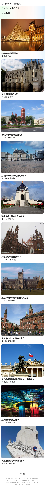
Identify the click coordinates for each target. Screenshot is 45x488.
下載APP (6, 4)
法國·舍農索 (7, 97)
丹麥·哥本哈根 (8, 341)
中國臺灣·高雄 (8, 423)
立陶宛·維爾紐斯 (8, 260)
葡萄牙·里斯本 (8, 463)
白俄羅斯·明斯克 (8, 138)
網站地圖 (22, 474)
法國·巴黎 (6, 56)
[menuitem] (6, 3)
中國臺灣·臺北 (8, 219)
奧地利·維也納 (8, 382)
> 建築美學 (14, 8)
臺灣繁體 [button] (19, 4)
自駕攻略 (5, 8)
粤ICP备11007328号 (28, 480)
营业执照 (16, 480)
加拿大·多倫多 (8, 300)
